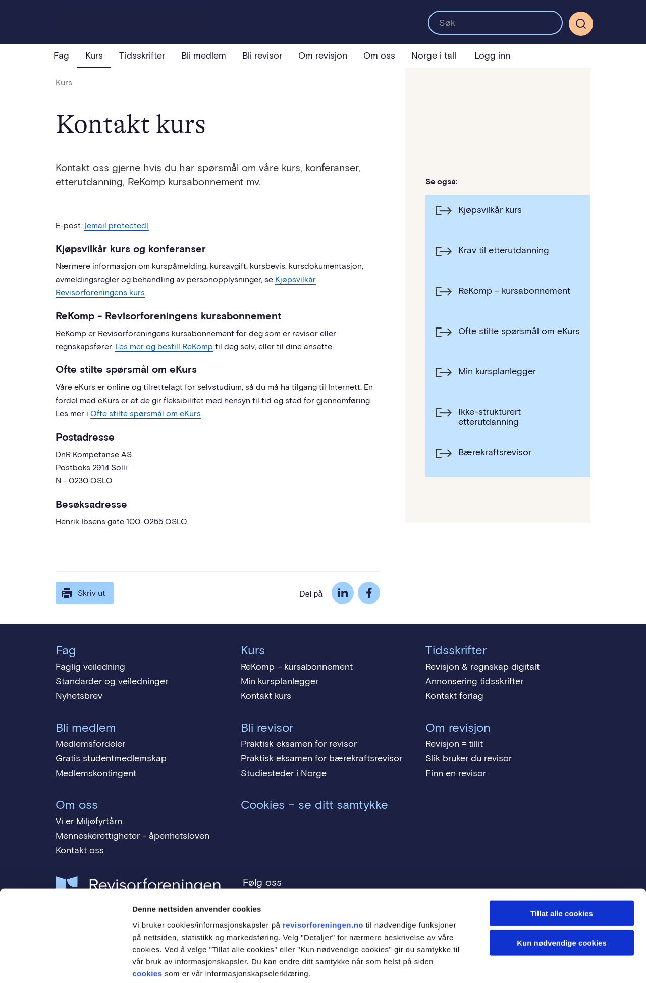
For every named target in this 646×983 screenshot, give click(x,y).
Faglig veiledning (90, 666)
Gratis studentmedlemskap (111, 758)
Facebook (369, 593)
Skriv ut (82, 593)
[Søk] (581, 24)
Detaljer (537, 963)
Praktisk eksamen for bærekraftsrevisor (321, 758)
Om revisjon (322, 55)
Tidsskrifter (142, 55)
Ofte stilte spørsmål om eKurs (145, 413)
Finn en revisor (455, 773)
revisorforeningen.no (323, 873)
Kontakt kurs (266, 695)
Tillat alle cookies (561, 862)
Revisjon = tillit (454, 743)
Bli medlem (203, 55)
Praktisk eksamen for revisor (299, 743)
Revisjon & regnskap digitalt (482, 666)
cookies (147, 922)
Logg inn (492, 55)
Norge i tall (433, 55)
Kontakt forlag (454, 695)
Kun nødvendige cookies (562, 892)
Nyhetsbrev (79, 695)
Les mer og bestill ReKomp (164, 346)
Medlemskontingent (96, 773)
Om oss (379, 55)
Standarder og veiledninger (112, 681)
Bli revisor (262, 55)
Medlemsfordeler (90, 743)
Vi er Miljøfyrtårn (89, 821)
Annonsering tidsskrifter (474, 681)
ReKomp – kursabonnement (297, 666)
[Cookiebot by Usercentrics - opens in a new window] (65, 963)
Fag (61, 55)
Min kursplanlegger (279, 681)
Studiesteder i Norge (284, 773)
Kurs (94, 55)
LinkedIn (343, 593)
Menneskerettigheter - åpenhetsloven (132, 835)
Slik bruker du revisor (468, 758)
